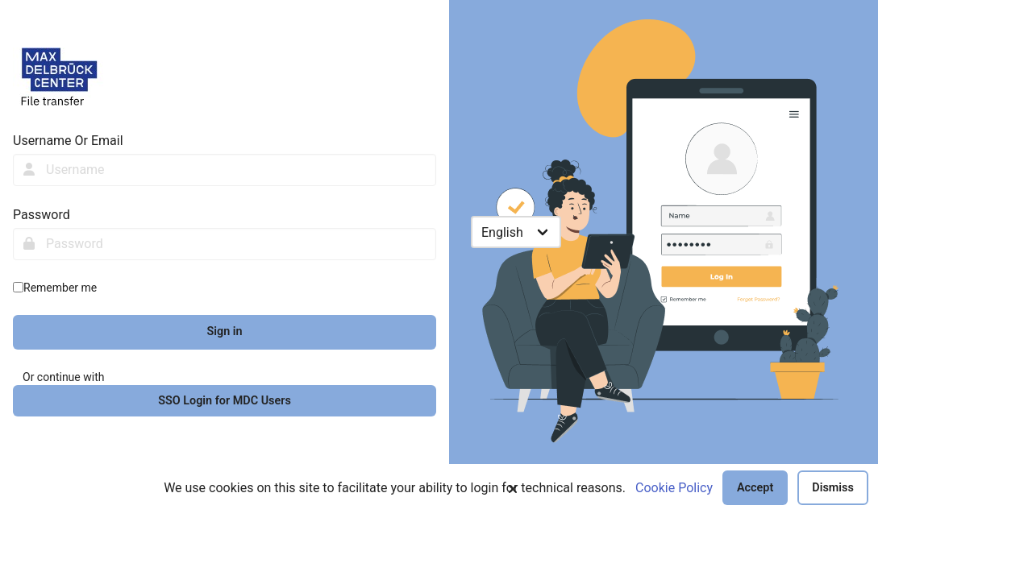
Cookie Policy (674, 487)
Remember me (60, 287)
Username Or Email (68, 140)
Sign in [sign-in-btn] (224, 331)
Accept (755, 488)
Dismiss (833, 488)
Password (41, 214)
